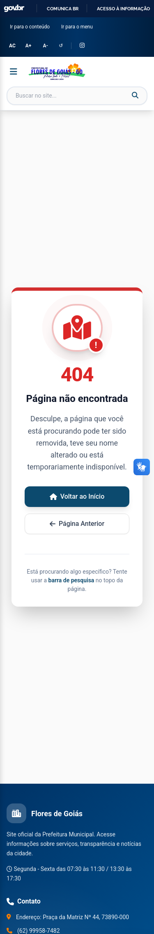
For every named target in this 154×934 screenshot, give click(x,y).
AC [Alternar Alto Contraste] (12, 46)
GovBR (14, 8)
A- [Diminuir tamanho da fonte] (45, 46)
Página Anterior (77, 524)
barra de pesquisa (71, 580)
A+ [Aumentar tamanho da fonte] (28, 46)
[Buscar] (135, 95)
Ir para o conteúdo (31, 26)
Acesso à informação (123, 9)
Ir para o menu (78, 26)
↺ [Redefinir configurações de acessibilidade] (61, 46)
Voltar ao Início (77, 496)
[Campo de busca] (77, 95)
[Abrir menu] (14, 71)
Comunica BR (62, 9)
